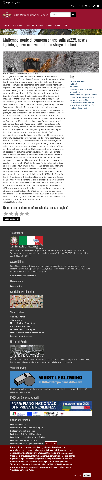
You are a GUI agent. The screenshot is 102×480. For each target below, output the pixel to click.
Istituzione (17, 25)
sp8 (85, 108)
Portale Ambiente (18, 424)
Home (6, 25)
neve (80, 105)
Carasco (79, 97)
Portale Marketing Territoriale (23, 440)
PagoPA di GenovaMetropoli (22, 330)
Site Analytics (16, 286)
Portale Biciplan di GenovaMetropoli (26, 428)
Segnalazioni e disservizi (21, 336)
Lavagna (73, 100)
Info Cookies (51, 445)
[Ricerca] (73, 14)
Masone (81, 100)
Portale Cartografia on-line (22, 431)
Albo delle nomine (18, 317)
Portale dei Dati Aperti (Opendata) (25, 434)
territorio (74, 105)
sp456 (91, 105)
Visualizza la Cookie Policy (22, 472)
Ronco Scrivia (89, 97)
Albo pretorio (16, 320)
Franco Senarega (77, 81)
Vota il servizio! (12, 219)
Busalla (79, 95)
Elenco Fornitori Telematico (22, 323)
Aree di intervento (34, 25)
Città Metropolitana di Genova (31, 15)
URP (65, 25)
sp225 (85, 105)
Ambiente (74, 87)
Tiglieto (87, 95)
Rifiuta (87, 477)
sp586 (77, 108)
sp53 (72, 108)
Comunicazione (53, 25)
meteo (91, 103)
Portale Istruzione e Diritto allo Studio (27, 437)
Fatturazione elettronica (21, 326)
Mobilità (73, 84)
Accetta (78, 477)
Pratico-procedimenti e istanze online (27, 333)
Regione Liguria (11, 2)
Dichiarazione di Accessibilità (23, 276)
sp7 (81, 108)
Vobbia (73, 95)
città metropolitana (79, 103)
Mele (87, 100)
